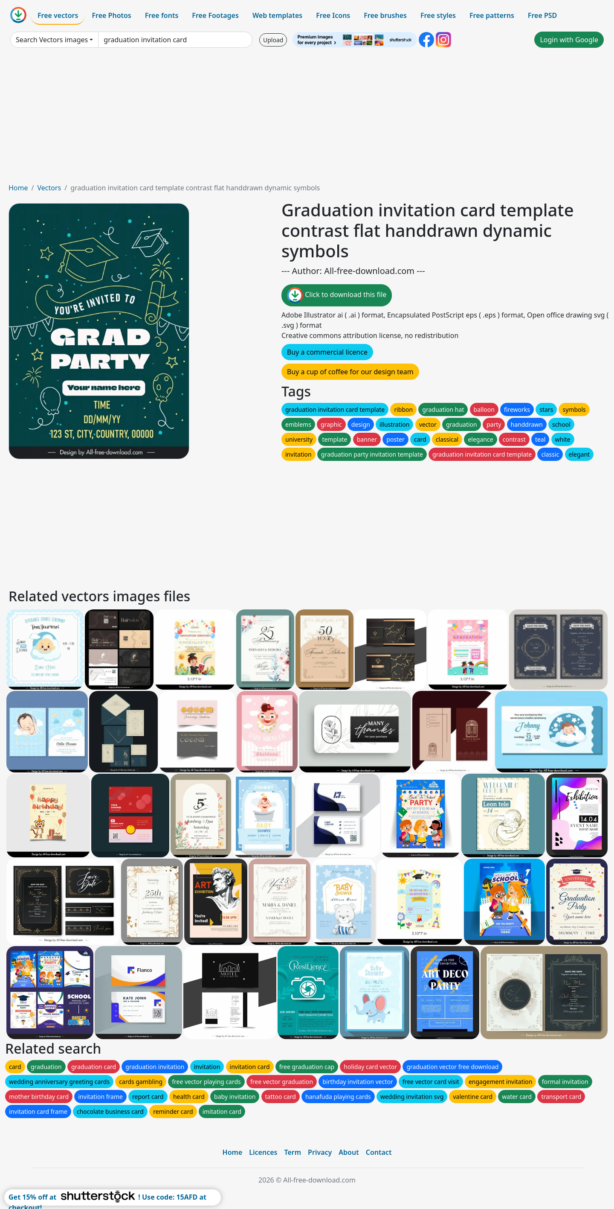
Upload (273, 40)
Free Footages (215, 15)
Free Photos (111, 15)
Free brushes (385, 15)
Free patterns (491, 15)
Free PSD (542, 15)
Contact (379, 1152)
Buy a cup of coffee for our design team (350, 371)
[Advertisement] (307, 118)
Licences (263, 1152)
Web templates (277, 15)
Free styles (438, 15)
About (349, 1152)
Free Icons (333, 15)
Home (18, 187)
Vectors (49, 187)
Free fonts (162, 15)
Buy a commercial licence (327, 352)
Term (292, 1152)
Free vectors (58, 15)
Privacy (320, 1152)
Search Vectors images (52, 39)
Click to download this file (336, 295)
